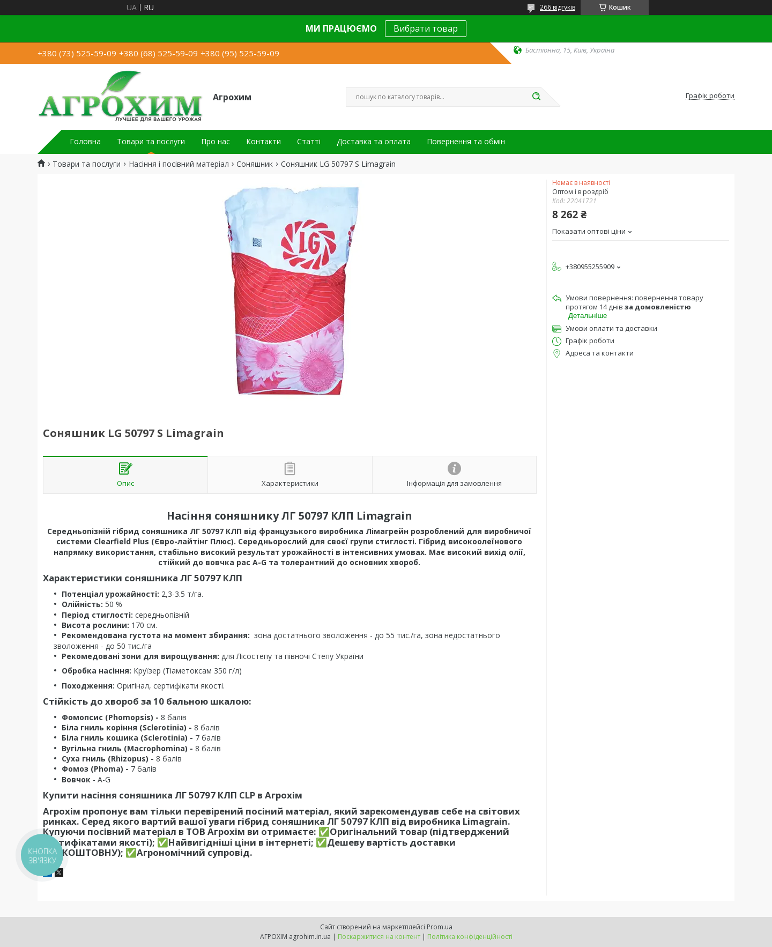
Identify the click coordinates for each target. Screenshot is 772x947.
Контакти (263, 141)
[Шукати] (536, 97)
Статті (309, 141)
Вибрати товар (426, 28)
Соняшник (254, 164)
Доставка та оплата (374, 141)
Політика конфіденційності (470, 936)
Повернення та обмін (466, 141)
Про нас (215, 141)
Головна (85, 141)
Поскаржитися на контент (379, 936)
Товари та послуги (151, 141)
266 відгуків (557, 7)
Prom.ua (439, 926)
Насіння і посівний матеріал (179, 164)
